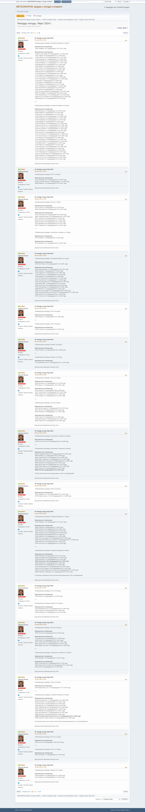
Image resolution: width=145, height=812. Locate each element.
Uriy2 (75, 19)
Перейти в (98, 799)
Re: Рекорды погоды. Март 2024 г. (44, 38)
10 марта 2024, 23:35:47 (40, 679)
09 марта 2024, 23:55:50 (40, 374)
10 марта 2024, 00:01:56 (40, 485)
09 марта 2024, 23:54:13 (40, 341)
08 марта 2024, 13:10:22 (40, 255)
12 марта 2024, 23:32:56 (40, 733)
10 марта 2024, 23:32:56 (40, 624)
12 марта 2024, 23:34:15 (40, 767)
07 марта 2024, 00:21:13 (40, 40)
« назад (119, 28)
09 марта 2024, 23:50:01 (40, 308)
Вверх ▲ (128, 810)
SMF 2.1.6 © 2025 (19, 810)
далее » (125, 28)
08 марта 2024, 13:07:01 (40, 199)
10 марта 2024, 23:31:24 (40, 587)
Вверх (18, 791)
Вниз (18, 33)
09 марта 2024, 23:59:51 (40, 432)
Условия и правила (120, 810)
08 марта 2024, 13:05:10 (40, 171)
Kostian (22, 38)
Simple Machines (28, 810)
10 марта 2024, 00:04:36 (40, 513)
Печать (126, 33)
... (36, 33)
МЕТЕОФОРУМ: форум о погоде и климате (39, 6)
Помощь (113, 810)
